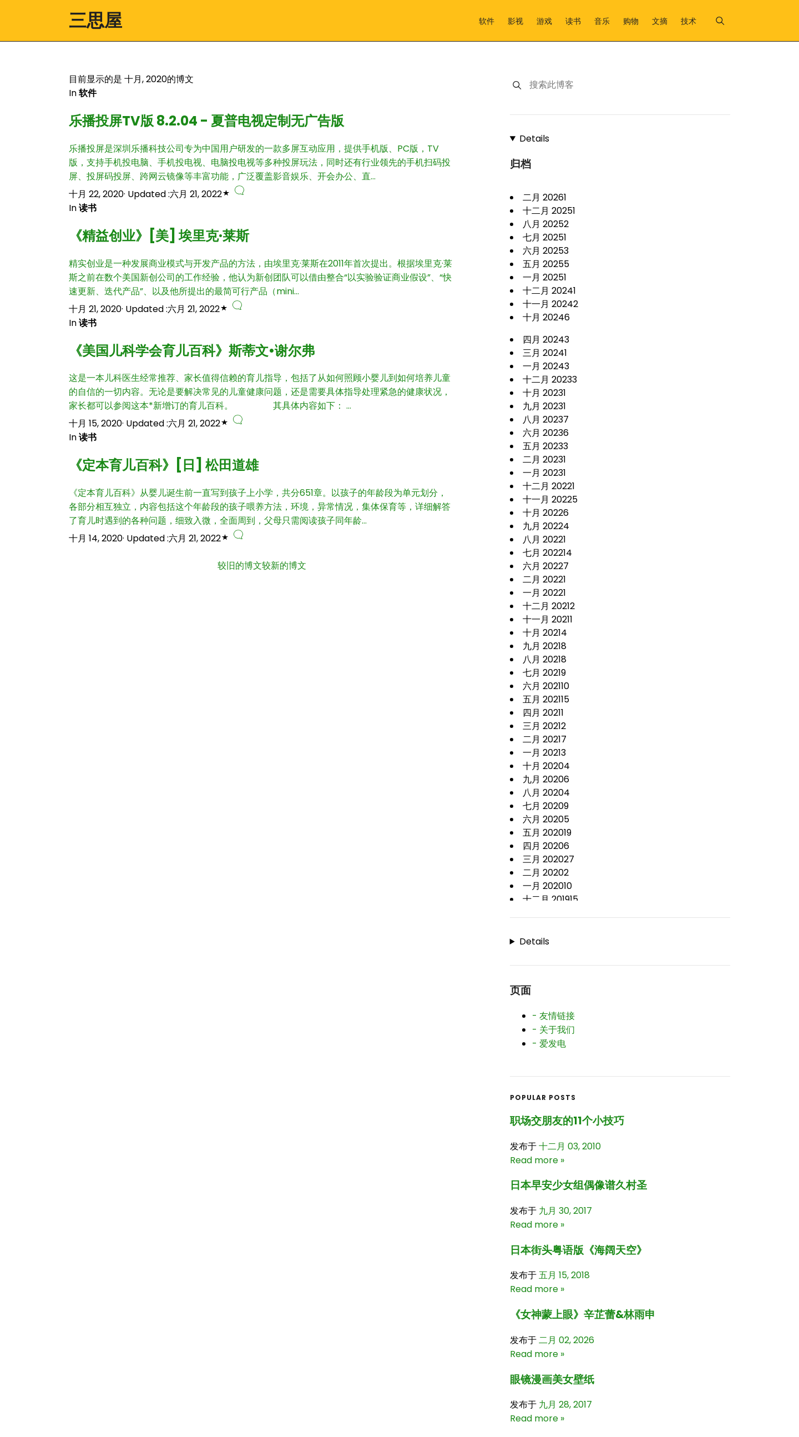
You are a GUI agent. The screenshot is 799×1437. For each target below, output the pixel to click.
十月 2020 (546, 766)
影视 (515, 21)
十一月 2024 (550, 304)
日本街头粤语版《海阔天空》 (578, 1250)
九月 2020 (546, 779)
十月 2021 (545, 632)
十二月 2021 (549, 606)
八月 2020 (546, 792)
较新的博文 (284, 565)
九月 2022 (546, 526)
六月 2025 (546, 250)
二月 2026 (545, 197)
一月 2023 (544, 472)
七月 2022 (547, 552)
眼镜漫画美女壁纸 (552, 1379)
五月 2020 (547, 832)
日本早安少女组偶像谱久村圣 (578, 1185)
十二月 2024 (549, 290)
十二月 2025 (549, 210)
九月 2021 (545, 646)
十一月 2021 (548, 619)
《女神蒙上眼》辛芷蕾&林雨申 (582, 1314)
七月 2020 (546, 806)
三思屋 (95, 20)
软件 (486, 21)
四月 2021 (543, 712)
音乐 (602, 21)
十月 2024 (546, 317)
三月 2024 (545, 352)
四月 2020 (546, 846)
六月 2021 (546, 686)
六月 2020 (546, 819)
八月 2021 (545, 659)
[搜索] (517, 85)
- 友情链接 (553, 1015)
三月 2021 (544, 726)
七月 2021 (544, 672)
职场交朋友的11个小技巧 (567, 1120)
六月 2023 (546, 432)
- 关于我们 (553, 1029)
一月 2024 (546, 366)
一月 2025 (545, 277)
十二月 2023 (550, 379)
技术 (688, 21)
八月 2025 (546, 224)
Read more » (537, 1160)
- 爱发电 (549, 1043)
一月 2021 (544, 752)
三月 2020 (548, 859)
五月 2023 (545, 446)
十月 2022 (546, 512)
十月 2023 (544, 392)
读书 (573, 21)
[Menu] (720, 20)
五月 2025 (546, 264)
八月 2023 (546, 419)
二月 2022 (544, 579)
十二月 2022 (549, 486)
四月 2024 (546, 339)
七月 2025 (545, 237)
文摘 (659, 21)
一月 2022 (544, 592)
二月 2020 (546, 872)
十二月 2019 (550, 899)
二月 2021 (545, 739)
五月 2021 (546, 699)
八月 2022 (544, 539)
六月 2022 (546, 566)
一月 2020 (547, 886)
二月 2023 (544, 459)
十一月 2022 (550, 499)
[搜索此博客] (629, 85)
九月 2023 (544, 406)
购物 (631, 21)
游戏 (544, 21)
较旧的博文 (240, 565)
